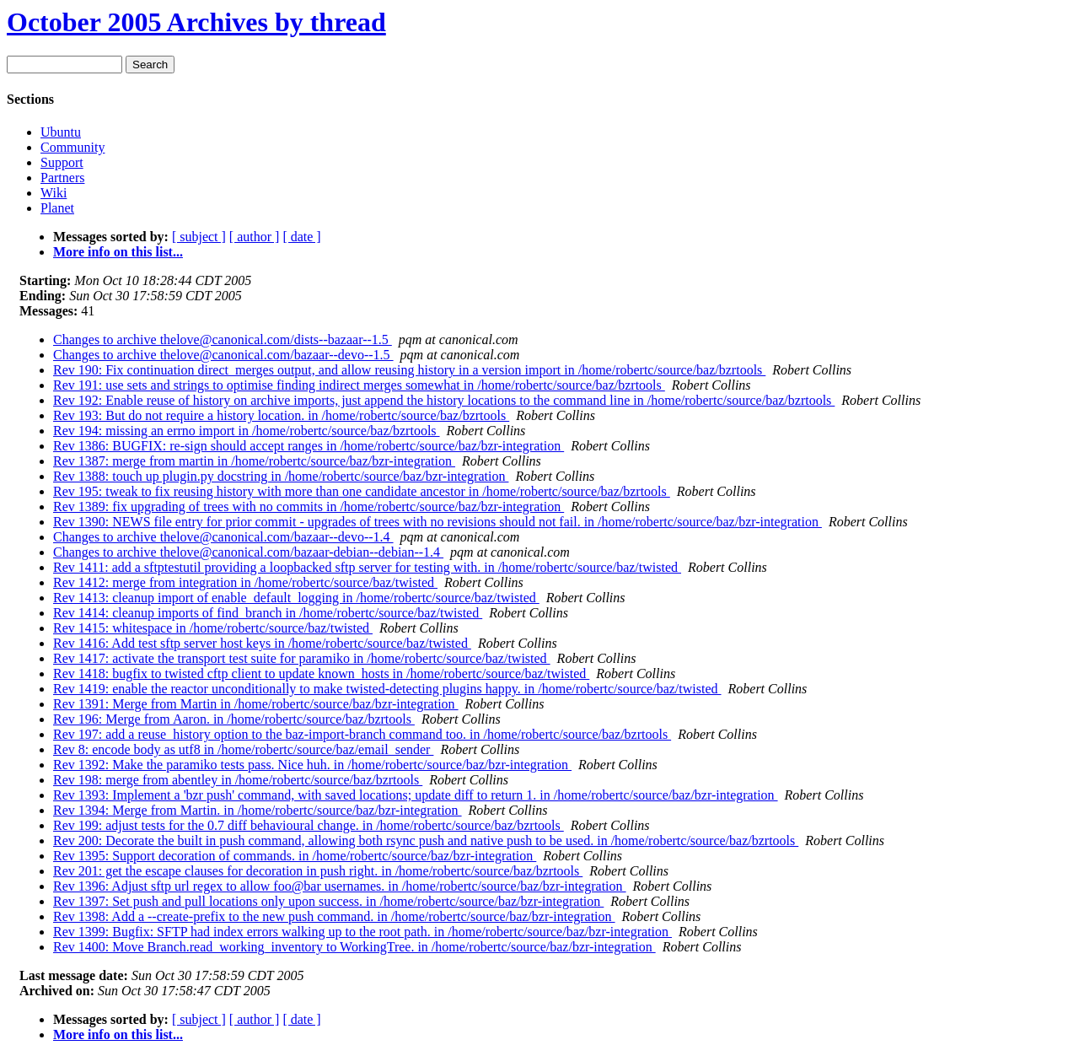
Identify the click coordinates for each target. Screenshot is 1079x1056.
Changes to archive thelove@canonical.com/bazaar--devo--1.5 (223, 355)
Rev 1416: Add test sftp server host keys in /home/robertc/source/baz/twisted (262, 643)
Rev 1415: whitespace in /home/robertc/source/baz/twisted (213, 628)
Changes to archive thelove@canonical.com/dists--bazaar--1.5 (222, 339)
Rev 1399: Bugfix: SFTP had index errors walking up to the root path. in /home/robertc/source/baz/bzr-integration (362, 931)
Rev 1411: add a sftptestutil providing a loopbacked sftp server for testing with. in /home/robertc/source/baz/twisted (367, 567)
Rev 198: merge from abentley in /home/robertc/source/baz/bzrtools (237, 780)
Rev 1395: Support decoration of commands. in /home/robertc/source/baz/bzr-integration (294, 856)
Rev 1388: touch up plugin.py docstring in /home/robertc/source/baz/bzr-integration (280, 476)
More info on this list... (118, 252)
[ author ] (254, 236)
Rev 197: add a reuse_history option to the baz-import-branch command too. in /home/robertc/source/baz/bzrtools (362, 734)
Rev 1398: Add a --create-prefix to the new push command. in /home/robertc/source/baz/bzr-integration (334, 916)
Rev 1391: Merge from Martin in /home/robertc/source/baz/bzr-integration (256, 704)
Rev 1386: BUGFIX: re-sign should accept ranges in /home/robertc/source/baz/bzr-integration (308, 446)
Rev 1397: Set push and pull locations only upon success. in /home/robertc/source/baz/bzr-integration (328, 901)
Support (61, 162)
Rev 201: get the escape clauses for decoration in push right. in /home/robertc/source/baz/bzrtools (317, 871)
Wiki (53, 193)
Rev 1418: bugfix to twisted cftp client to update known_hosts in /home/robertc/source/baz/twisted (321, 673)
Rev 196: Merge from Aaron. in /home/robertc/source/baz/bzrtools (234, 719)
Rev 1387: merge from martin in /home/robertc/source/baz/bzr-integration (254, 461)
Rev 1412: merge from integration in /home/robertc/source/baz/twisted (245, 582)
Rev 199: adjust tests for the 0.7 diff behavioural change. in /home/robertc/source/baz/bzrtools (308, 825)
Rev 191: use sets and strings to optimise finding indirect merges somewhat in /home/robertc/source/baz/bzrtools (359, 385)
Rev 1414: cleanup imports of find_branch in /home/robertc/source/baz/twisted (267, 613)
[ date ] (301, 236)
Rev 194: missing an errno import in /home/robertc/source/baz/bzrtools (246, 430)
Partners (62, 177)
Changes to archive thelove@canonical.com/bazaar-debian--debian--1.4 (248, 552)
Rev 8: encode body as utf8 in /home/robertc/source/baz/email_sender (243, 749)
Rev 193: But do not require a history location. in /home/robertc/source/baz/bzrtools (281, 415)
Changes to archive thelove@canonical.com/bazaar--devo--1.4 (223, 537)
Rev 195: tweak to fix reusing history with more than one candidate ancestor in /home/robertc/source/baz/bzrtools (361, 491)
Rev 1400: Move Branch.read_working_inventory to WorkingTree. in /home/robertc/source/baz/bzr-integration (354, 947)
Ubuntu (60, 132)
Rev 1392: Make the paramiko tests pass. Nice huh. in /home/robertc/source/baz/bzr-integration (312, 764)
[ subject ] (199, 236)
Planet (57, 208)
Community (72, 147)
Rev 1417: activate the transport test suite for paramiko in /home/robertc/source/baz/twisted (301, 658)
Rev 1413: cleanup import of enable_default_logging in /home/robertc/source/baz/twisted (296, 597)
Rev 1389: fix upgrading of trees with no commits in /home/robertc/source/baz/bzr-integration (308, 506)
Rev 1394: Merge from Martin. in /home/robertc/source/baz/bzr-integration (257, 810)
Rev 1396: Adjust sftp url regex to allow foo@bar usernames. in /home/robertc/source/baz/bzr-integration (339, 886)
